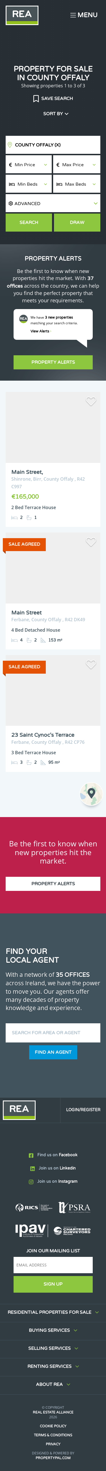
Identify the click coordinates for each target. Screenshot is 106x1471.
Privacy (53, 1444)
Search (29, 222)
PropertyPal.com (53, 1458)
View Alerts (41, 331)
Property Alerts (53, 362)
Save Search (56, 98)
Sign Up (53, 1284)
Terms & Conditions (53, 1435)
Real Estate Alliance (53, 1412)
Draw (77, 222)
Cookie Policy (53, 1426)
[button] (53, 203)
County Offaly (37, 145)
